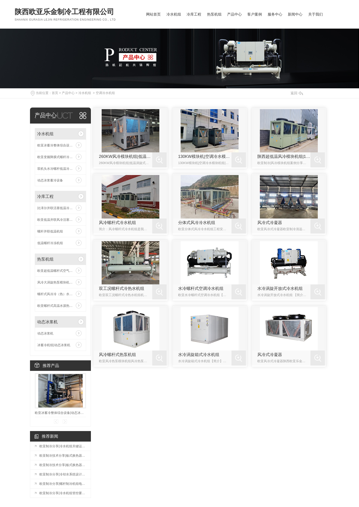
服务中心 (275, 14)
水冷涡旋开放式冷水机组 (280, 288)
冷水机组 (173, 14)
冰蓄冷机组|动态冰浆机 (53, 345)
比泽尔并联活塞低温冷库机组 (58, 208)
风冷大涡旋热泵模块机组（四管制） (60, 282)
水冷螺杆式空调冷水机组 (200, 288)
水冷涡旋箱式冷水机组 (198, 354)
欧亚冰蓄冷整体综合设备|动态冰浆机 (60, 145)
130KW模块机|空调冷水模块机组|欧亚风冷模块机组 (204, 156)
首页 (55, 93)
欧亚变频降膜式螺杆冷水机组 (58, 157)
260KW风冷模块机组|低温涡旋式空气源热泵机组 (125, 156)
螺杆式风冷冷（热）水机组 (56, 294)
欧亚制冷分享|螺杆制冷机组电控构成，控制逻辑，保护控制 (62, 483)
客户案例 (254, 14)
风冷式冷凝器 (269, 222)
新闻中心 (295, 14)
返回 (297, 93)
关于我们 (315, 14)
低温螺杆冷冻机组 (50, 243)
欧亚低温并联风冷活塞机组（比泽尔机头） (60, 219)
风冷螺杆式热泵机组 (117, 354)
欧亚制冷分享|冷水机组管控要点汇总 (62, 493)
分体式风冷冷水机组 (196, 222)
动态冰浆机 (47, 322)
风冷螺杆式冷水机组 (117, 222)
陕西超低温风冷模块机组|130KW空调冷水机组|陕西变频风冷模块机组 (284, 156)
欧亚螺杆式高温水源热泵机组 (58, 305)
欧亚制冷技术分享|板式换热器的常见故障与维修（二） (62, 455)
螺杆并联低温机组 (50, 231)
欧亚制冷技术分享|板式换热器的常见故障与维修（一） (62, 465)
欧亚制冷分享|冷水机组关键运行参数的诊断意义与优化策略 (62, 446)
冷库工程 (194, 14)
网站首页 (153, 14)
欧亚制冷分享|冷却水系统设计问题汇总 (62, 474)
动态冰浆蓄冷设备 (50, 180)
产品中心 (234, 14)
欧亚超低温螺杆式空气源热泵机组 (60, 270)
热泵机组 (214, 14)
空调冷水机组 (105, 93)
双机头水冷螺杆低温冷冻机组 (58, 168)
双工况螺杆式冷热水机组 (121, 288)
